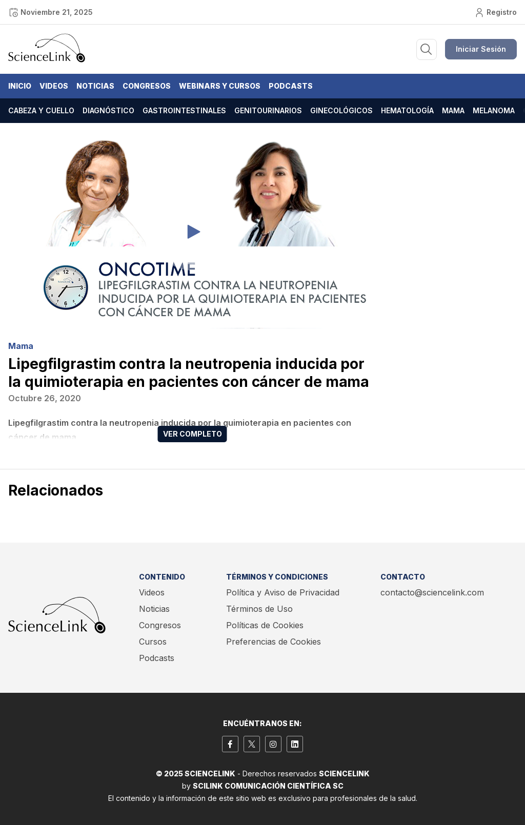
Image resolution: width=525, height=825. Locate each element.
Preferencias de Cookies (273, 641)
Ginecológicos (341, 110)
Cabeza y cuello (41, 110)
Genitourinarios (268, 110)
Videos (53, 85)
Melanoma (494, 110)
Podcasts (291, 85)
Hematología (407, 110)
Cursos (153, 641)
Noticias (95, 85)
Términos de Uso (259, 609)
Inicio (19, 85)
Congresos (147, 85)
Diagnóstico (108, 110)
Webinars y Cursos (219, 85)
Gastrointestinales (184, 110)
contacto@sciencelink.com (432, 592)
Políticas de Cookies (265, 625)
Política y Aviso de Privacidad (282, 592)
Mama (453, 110)
